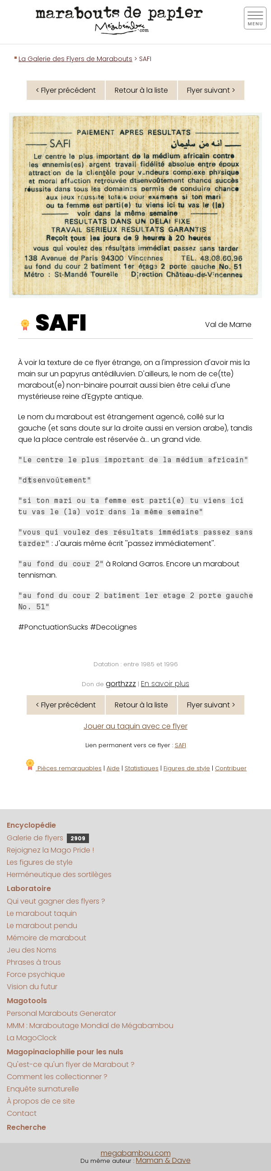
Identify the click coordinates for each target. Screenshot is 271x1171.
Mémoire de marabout (46, 938)
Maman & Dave (163, 1160)
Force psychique (36, 974)
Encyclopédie (31, 825)
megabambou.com (136, 1153)
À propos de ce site (41, 1101)
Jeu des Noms (31, 950)
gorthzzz (121, 683)
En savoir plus (165, 683)
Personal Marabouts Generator (61, 1013)
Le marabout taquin (42, 913)
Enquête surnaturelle (43, 1089)
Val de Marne (228, 324)
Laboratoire (29, 888)
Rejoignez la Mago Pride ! (50, 850)
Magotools (27, 1001)
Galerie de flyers (48, 838)
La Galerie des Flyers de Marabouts (75, 58)
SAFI (61, 323)
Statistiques (142, 768)
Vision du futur (32, 986)
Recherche (26, 1127)
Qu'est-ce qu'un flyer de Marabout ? (71, 1064)
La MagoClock (31, 1038)
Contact (22, 1113)
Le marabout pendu (42, 925)
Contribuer (231, 768)
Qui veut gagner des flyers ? (56, 901)
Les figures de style (40, 862)
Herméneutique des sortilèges (59, 874)
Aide (113, 768)
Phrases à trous (34, 962)
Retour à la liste (141, 90)
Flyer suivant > (211, 90)
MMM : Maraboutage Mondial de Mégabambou (90, 1025)
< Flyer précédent (66, 90)
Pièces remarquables (63, 768)
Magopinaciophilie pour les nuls (65, 1052)
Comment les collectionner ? (57, 1076)
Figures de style (187, 768)
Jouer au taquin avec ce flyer (135, 726)
